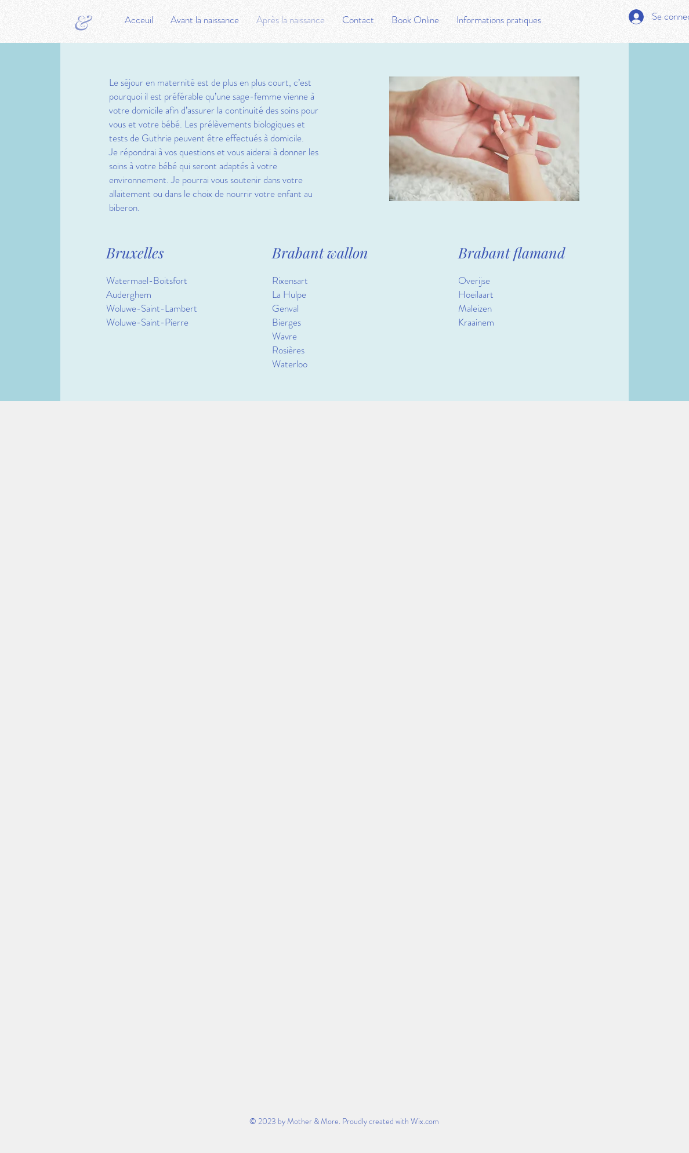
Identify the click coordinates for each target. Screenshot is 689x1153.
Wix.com (425, 1121)
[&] (82, 21)
